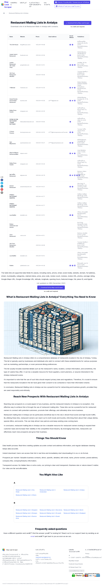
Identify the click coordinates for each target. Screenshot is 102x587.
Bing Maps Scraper (74, 560)
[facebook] (2, 180)
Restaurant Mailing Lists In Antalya (18, 13)
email (33, 536)
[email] (2, 192)
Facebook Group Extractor (76, 564)
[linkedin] (2, 186)
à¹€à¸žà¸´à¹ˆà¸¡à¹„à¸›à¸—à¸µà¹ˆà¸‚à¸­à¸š (68, 6)
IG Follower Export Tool (75, 567)
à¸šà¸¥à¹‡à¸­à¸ (14, 3)
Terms (87, 556)
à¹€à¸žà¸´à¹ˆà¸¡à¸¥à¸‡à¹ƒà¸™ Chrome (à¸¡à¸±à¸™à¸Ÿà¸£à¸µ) (72, 2)
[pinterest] (2, 189)
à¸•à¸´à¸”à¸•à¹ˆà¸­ (47, 3)
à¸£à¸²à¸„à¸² (23, 2)
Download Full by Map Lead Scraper (77, 23)
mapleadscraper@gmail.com (43, 557)
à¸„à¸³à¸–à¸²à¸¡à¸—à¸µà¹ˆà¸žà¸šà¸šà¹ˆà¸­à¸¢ (35, 4)
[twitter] (2, 183)
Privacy (87, 553)
